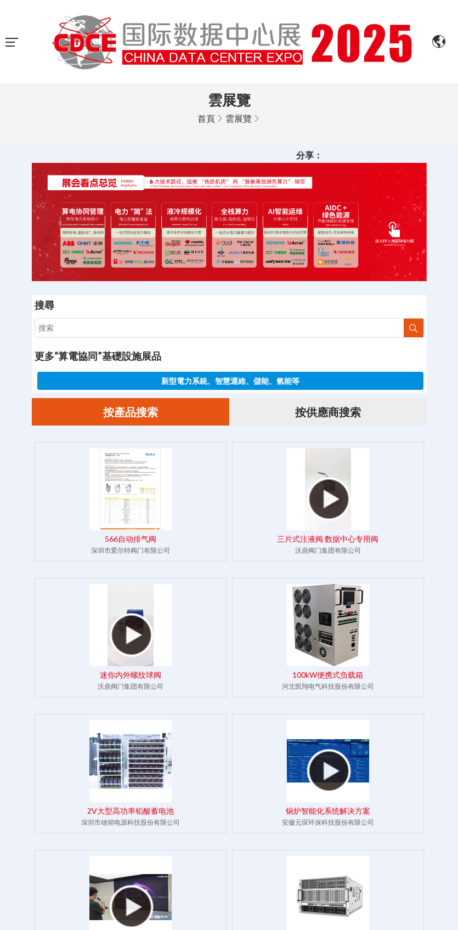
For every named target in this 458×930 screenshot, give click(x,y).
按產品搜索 (130, 411)
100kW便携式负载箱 (327, 674)
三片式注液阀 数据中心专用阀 (327, 538)
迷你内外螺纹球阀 (130, 674)
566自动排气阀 (130, 538)
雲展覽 (238, 118)
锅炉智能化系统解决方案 (328, 810)
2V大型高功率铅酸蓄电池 (130, 810)
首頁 (206, 118)
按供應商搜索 (328, 411)
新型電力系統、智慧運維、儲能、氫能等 (230, 380)
